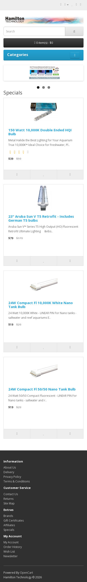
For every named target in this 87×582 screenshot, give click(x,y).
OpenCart (26, 573)
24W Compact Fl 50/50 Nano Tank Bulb (42, 389)
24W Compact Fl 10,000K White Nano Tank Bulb (40, 304)
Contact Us (10, 494)
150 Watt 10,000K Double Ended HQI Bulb (40, 132)
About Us (9, 467)
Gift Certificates (13, 520)
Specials (8, 530)
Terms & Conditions (16, 481)
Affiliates (9, 525)
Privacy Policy (12, 477)
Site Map (9, 503)
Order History (12, 547)
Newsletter (10, 556)
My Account (11, 542)
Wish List (9, 552)
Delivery (8, 472)
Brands (8, 516)
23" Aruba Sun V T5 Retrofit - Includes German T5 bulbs (41, 218)
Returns (8, 499)
